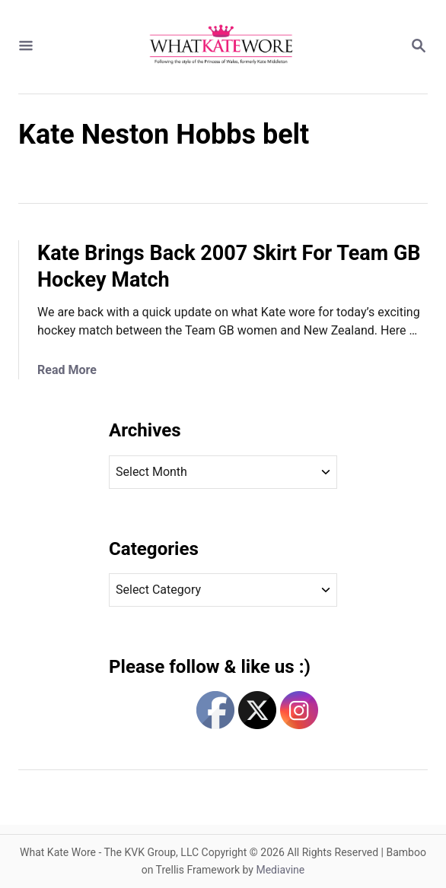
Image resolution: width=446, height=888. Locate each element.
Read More (67, 370)
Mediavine (280, 870)
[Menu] (26, 46)
